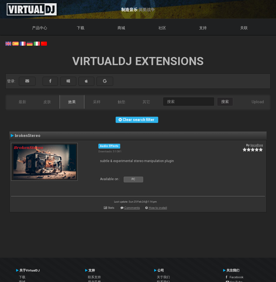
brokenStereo (27, 135)
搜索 (225, 101)
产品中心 (39, 28)
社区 (162, 28)
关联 (244, 28)
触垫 (121, 102)
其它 (146, 102)
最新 (22, 102)
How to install (158, 208)
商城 (121, 28)
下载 (80, 28)
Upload (258, 102)
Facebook (234, 277)
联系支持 (94, 277)
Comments (132, 208)
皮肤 (47, 102)
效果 (72, 102)
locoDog (256, 145)
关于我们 (163, 277)
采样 (97, 102)
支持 (203, 28)
